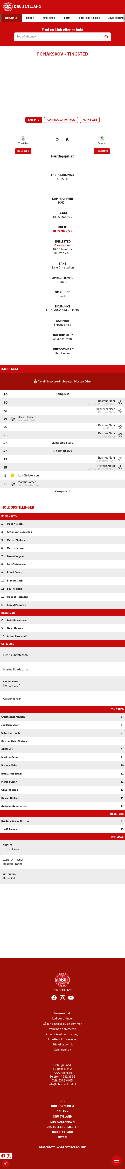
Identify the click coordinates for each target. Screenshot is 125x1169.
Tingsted (102, 143)
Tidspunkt (62, 306)
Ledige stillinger (62, 1018)
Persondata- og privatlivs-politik (62, 1147)
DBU (62, 1101)
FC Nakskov (23, 143)
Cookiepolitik (62, 1049)
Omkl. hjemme (62, 278)
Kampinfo (33, 120)
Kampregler (90, 120)
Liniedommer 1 (63, 335)
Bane (62, 264)
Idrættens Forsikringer (62, 1039)
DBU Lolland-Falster (62, 1126)
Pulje (62, 227)
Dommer (62, 321)
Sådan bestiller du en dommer (62, 1023)
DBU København (62, 1121)
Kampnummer (62, 199)
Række (62, 213)
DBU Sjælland (62, 1132)
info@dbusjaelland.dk (63, 1084)
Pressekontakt (62, 1013)
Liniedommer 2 (62, 349)
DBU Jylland (62, 1116)
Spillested (63, 241)
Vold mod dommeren (62, 1028)
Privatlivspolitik (62, 1044)
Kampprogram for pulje (61, 120)
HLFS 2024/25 (62, 231)
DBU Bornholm (62, 1106)
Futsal (62, 1137)
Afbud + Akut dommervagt (62, 1034)
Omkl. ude (62, 292)
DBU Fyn (62, 1111)
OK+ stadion (62, 245)
